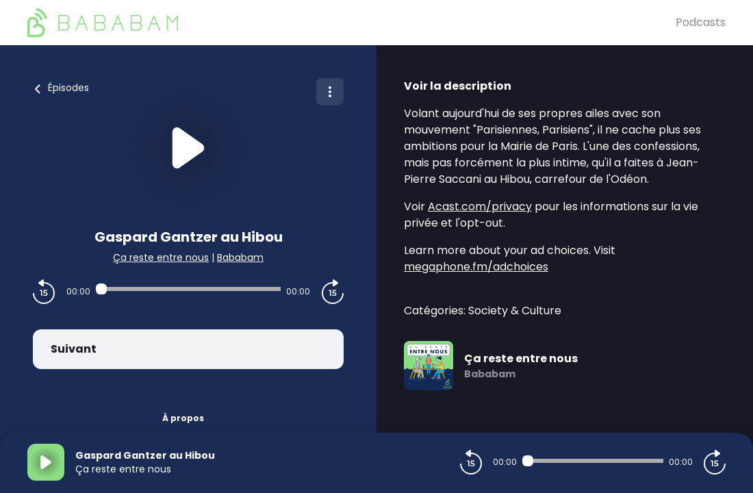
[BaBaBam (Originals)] (351, 22)
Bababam (240, 257)
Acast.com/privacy (480, 206)
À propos (183, 418)
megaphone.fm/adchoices (476, 267)
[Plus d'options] (330, 91)
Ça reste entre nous (161, 257)
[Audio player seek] (188, 289)
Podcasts (701, 22)
